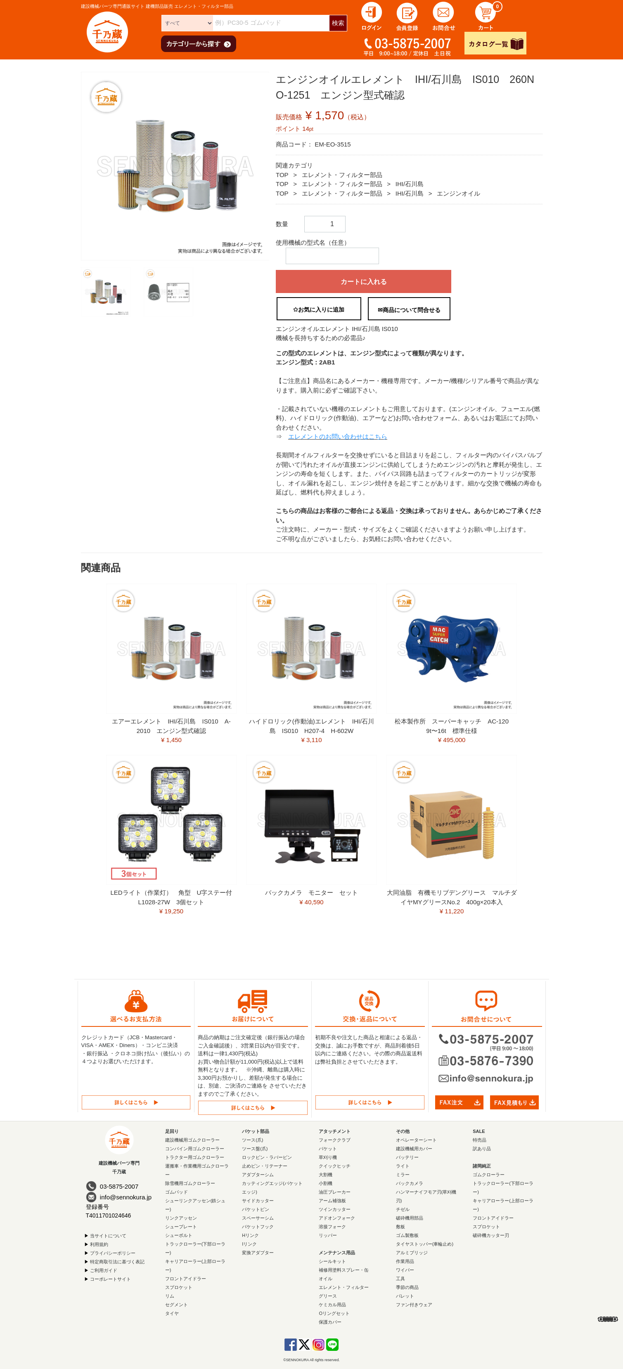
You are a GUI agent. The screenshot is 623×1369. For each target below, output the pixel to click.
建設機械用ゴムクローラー (192, 1139)
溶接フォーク (332, 1226)
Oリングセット (334, 1313)
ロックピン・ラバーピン (267, 1157)
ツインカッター (335, 1209)
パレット (405, 1295)
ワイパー (405, 1269)
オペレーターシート (416, 1139)
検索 (338, 22)
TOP (282, 174)
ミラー (403, 1174)
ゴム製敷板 (407, 1235)
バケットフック (258, 1226)
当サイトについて (108, 1235)
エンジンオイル (458, 193)
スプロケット (178, 1287)
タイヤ (172, 1313)
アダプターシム (258, 1174)
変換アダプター (258, 1252)
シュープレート (181, 1226)
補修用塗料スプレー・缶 (344, 1269)
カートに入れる (364, 281)
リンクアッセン (181, 1217)
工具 (400, 1278)
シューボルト (178, 1235)
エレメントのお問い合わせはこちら (337, 436)
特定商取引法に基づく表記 (117, 1261)
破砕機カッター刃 (491, 1235)
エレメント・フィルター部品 (342, 174)
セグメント (176, 1304)
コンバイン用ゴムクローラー (194, 1148)
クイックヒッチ (335, 1165)
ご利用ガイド (103, 1269)
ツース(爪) (252, 1139)
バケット (328, 1148)
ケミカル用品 (332, 1304)
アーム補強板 (332, 1200)
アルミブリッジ (412, 1252)
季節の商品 (407, 1287)
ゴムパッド (176, 1191)
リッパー (328, 1235)
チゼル (403, 1209)
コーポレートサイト (110, 1278)
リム (169, 1295)
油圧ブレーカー (335, 1191)
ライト (403, 1165)
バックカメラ (409, 1183)
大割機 (325, 1174)
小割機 (325, 1183)
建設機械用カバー (414, 1148)
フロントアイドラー (185, 1278)
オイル (325, 1278)
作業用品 (405, 1261)
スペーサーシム (258, 1217)
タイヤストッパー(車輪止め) (424, 1243)
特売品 (479, 1139)
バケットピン (255, 1209)
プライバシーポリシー (112, 1252)
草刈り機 (328, 1157)
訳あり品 (482, 1148)
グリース (328, 1295)
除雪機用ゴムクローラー (190, 1183)
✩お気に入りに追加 (318, 309)
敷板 (400, 1226)
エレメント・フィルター (344, 1287)
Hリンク (250, 1235)
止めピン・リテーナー (264, 1165)
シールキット (332, 1261)
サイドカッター (258, 1200)
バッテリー (407, 1157)
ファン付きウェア (414, 1304)
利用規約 (99, 1243)
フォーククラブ (335, 1139)
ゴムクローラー (489, 1174)
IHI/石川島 (410, 183)
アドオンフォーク (337, 1217)
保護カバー (330, 1321)
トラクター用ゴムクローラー (194, 1157)
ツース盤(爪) (255, 1148)
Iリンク (249, 1243)
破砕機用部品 (409, 1217)
